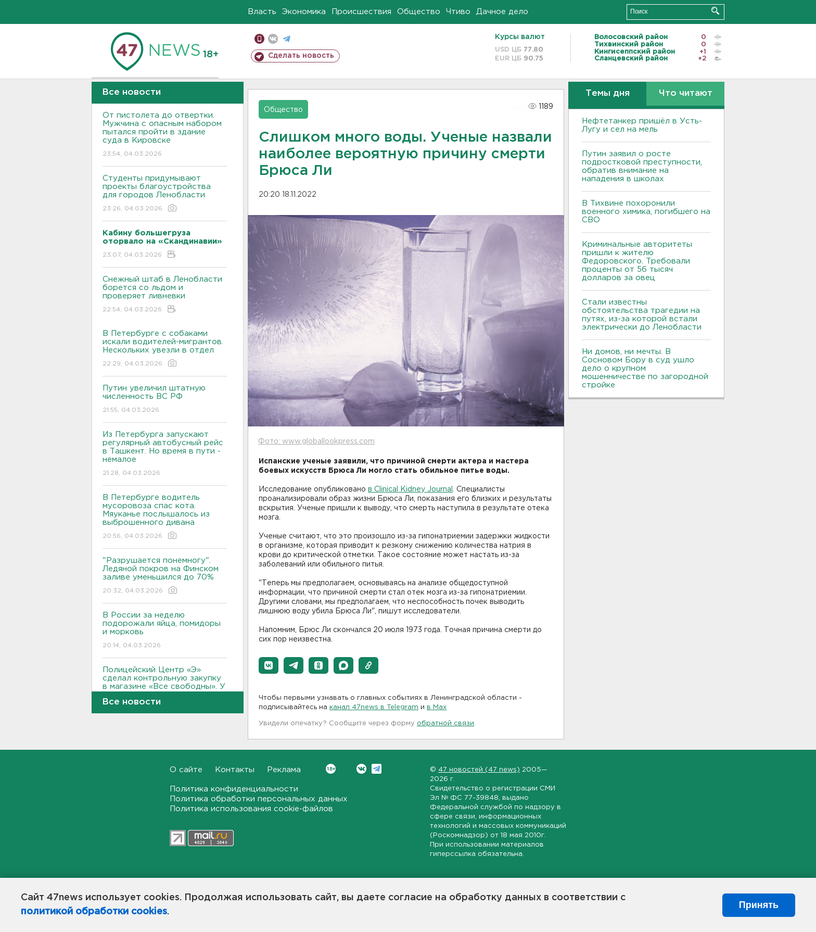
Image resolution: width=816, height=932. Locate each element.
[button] (268, 665)
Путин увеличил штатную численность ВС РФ (165, 399)
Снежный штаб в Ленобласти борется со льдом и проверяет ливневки (165, 295)
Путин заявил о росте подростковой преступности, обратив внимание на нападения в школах (642, 166)
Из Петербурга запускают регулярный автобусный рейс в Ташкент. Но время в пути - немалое (165, 454)
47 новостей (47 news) (479, 770)
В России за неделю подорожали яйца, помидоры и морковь (165, 631)
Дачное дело (502, 11)
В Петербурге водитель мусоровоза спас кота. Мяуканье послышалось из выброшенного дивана (165, 517)
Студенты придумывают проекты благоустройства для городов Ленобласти (165, 194)
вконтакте (273, 39)
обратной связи (445, 723)
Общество (418, 11)
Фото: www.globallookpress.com (316, 441)
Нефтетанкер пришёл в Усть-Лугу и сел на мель (642, 125)
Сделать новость (301, 56)
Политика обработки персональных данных (259, 799)
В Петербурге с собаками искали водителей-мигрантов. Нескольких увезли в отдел (165, 349)
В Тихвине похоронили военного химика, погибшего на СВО (646, 211)
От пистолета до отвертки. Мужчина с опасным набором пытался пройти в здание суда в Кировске (165, 135)
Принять (759, 905)
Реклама (284, 769)
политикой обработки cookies (94, 912)
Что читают (685, 93)
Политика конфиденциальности (234, 789)
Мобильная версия (259, 39)
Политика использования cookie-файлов (251, 808)
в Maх (437, 707)
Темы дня (607, 93)
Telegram (376, 769)
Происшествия (361, 11)
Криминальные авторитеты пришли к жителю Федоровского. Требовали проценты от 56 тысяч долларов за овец (637, 261)
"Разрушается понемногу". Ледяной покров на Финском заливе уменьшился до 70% (165, 576)
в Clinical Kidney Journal (410, 489)
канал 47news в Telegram (373, 707)
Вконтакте (331, 769)
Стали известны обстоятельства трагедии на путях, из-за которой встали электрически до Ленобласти (642, 315)
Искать (715, 11)
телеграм (286, 39)
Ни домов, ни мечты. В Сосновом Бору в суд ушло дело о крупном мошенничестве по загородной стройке (645, 368)
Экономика (304, 11)
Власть (262, 11)
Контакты (234, 769)
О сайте (186, 769)
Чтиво (458, 11)
